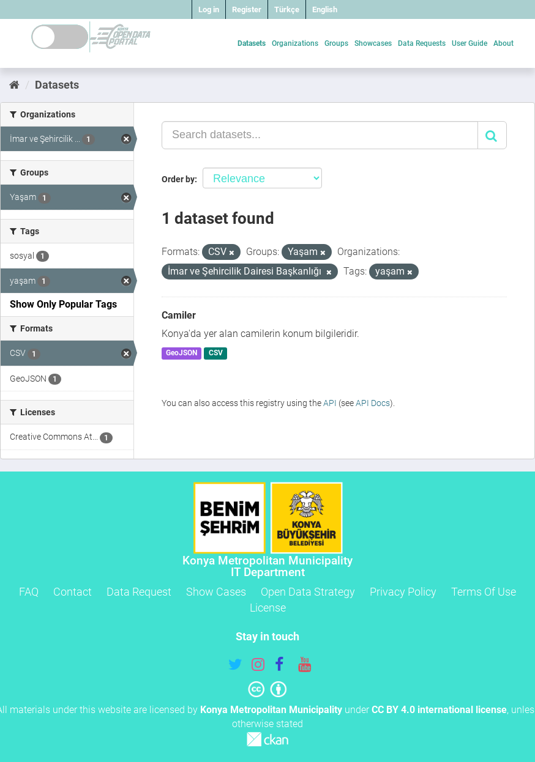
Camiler (179, 315)
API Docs (373, 403)
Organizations (295, 43)
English (324, 9)
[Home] (14, 84)
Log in (208, 9)
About (503, 43)
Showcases (373, 43)
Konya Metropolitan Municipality (271, 710)
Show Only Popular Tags (63, 304)
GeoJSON (181, 353)
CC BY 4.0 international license (439, 710)
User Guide (469, 43)
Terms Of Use (483, 591)
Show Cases (216, 591)
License (268, 607)
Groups (336, 43)
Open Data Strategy (308, 591)
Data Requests (422, 43)
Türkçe (286, 9)
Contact (72, 591)
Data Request (139, 591)
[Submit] (492, 135)
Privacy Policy (403, 591)
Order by (178, 179)
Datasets (252, 43)
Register (246, 9)
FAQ (29, 591)
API (330, 403)
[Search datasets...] (320, 135)
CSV (216, 353)
